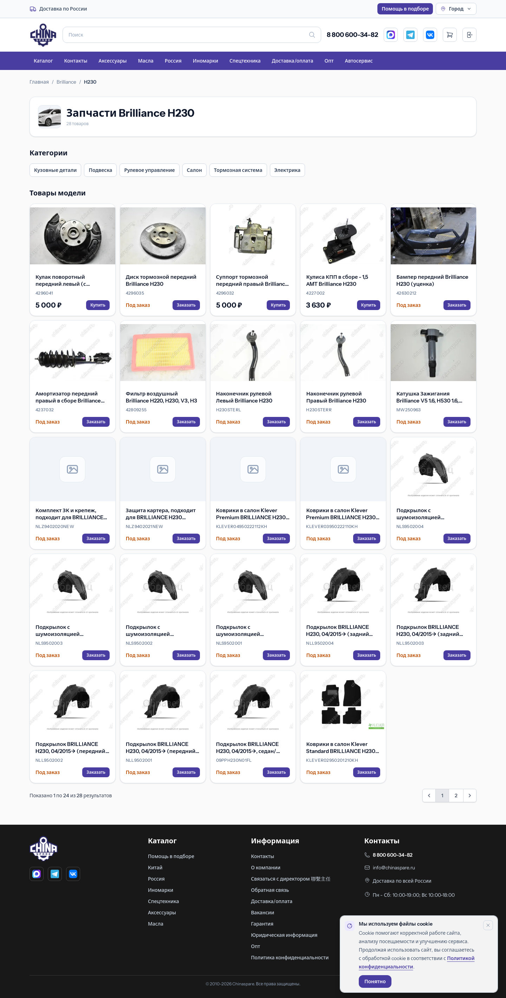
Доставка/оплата (292, 61)
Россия (173, 61)
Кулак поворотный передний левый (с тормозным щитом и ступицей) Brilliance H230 (68, 280)
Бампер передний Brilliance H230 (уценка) (432, 280)
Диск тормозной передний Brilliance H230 (161, 280)
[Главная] (43, 34)
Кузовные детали (55, 170)
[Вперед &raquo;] (469, 795)
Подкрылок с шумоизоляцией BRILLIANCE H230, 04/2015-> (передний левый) (252, 631)
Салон (194, 170)
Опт (328, 61)
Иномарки (205, 61)
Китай (155, 867)
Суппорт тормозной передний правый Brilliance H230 (252, 280)
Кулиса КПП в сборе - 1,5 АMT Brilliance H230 (337, 280)
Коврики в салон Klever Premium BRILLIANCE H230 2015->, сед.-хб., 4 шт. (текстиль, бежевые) (251, 514)
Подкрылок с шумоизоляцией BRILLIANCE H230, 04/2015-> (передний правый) (162, 631)
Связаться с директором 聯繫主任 (290, 879)
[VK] (430, 35)
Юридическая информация (284, 935)
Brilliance (66, 82)
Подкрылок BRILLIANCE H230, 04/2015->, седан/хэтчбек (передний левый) (251, 748)
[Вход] (469, 35)
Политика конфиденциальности (290, 957)
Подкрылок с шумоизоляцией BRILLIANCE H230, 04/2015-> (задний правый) (432, 514)
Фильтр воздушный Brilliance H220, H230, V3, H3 (161, 397)
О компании (265, 867)
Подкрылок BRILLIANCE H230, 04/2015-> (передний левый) (161, 748)
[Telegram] (410, 35)
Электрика (287, 170)
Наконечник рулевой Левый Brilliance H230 (244, 397)
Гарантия (262, 924)
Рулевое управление (149, 170)
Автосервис (359, 61)
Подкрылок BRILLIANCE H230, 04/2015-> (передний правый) (70, 748)
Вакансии (262, 912)
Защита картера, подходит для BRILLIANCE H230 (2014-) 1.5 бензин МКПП (161, 514)
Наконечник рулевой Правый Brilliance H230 (336, 397)
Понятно (375, 981)
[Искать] (312, 35)
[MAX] (391, 35)
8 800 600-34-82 (352, 35)
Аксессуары (112, 61)
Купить (97, 305)
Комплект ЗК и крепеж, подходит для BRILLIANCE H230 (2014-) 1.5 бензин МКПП (69, 514)
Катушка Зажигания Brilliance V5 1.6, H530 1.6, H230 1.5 (427, 397)
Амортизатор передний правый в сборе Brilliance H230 (68, 397)
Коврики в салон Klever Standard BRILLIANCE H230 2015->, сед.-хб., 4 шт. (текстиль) (340, 748)
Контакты (75, 61)
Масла (146, 61)
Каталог (43, 61)
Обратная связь (270, 890)
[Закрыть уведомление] (488, 925)
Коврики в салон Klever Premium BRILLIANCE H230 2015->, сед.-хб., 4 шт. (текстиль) (341, 514)
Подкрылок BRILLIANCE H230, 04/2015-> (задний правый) (337, 631)
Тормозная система (238, 170)
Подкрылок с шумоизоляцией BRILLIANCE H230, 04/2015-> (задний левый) (71, 631)
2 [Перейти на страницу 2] (456, 795)
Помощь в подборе (405, 9)
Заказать (186, 305)
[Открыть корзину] (450, 35)
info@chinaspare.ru (394, 867)
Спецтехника (245, 61)
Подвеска (100, 170)
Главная (39, 82)
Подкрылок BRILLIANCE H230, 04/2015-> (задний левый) (427, 631)
